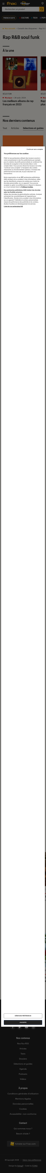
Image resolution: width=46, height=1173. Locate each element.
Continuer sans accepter (35, 149)
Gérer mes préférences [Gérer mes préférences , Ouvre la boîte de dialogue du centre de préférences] (23, 1015)
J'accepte (23, 1022)
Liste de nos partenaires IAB (13, 206)
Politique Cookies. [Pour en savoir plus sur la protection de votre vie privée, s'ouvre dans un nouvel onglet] (27, 187)
